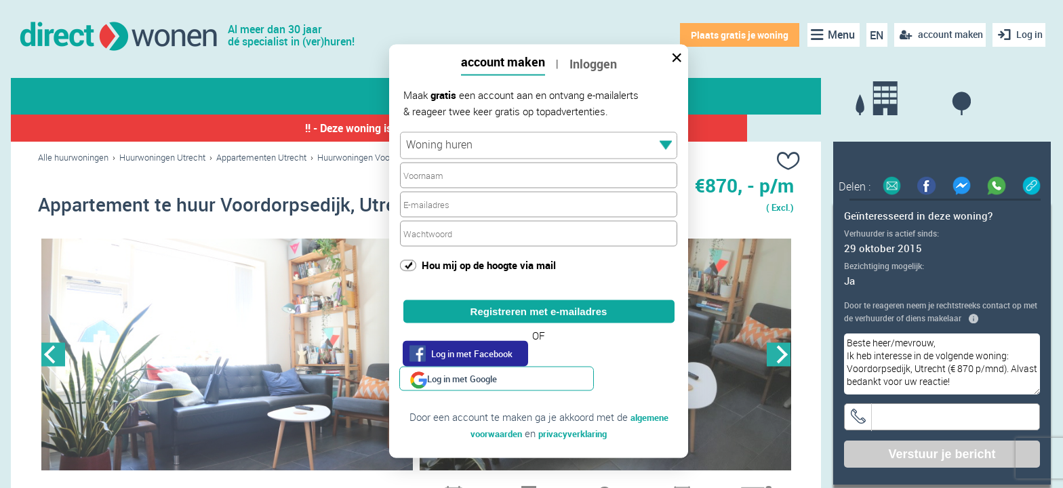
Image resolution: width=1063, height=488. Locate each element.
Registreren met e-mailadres (538, 311)
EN (872, 35)
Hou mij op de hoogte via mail (489, 264)
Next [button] (778, 357)
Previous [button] (53, 357)
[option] (227, 357)
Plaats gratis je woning (734, 34)
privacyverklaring (576, 408)
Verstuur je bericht (941, 454)
